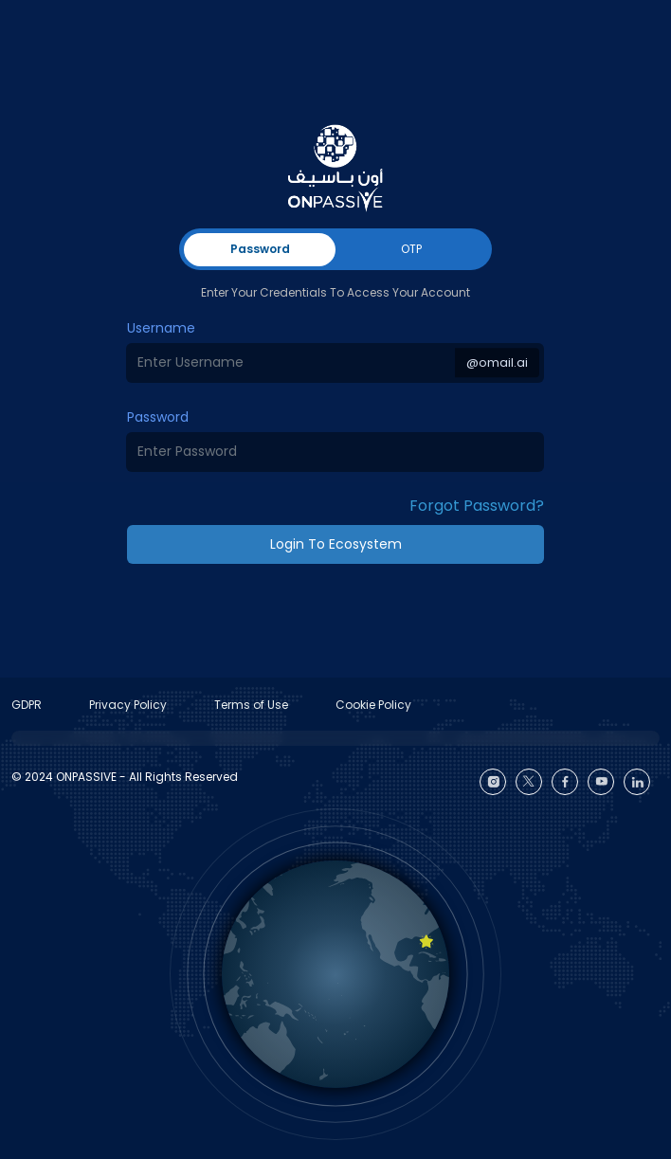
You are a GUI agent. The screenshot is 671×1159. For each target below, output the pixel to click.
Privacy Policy (128, 705)
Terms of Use (251, 705)
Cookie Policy (373, 705)
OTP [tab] (411, 249)
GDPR (26, 705)
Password (158, 416)
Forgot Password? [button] (476, 505)
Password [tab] (260, 249)
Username (161, 327)
